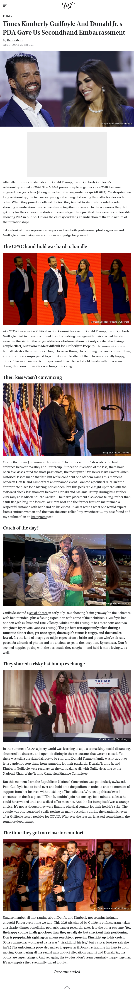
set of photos (38, 613)
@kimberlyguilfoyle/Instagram (115, 603)
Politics (8, 16)
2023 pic (67, 923)
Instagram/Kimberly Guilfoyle (115, 453)
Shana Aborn (15, 40)
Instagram (38, 517)
